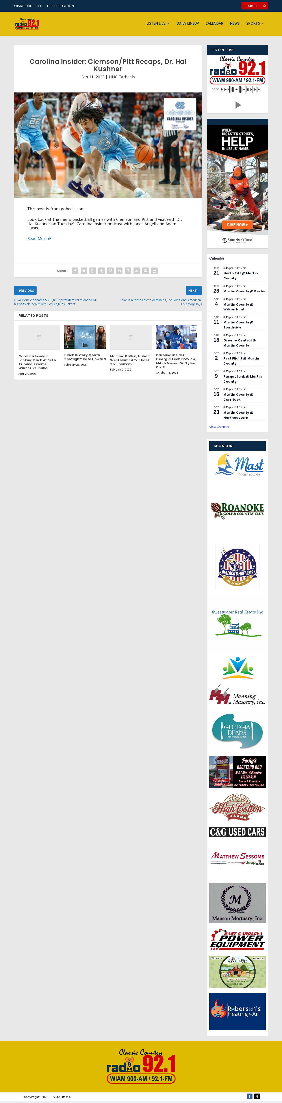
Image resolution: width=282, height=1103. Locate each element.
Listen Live (156, 25)
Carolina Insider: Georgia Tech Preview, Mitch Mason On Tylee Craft (176, 362)
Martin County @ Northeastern (238, 416)
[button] (237, 106)
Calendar (214, 25)
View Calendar (219, 428)
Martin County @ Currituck (238, 398)
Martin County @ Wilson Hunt (238, 308)
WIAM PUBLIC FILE (28, 6)
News (235, 25)
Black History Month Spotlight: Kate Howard (85, 358)
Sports (253, 25)
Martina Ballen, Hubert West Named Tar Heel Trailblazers (130, 361)
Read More (37, 239)
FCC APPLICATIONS (61, 6)
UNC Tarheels (122, 78)
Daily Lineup (188, 25)
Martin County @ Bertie (244, 292)
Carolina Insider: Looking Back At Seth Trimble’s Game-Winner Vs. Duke (37, 363)
